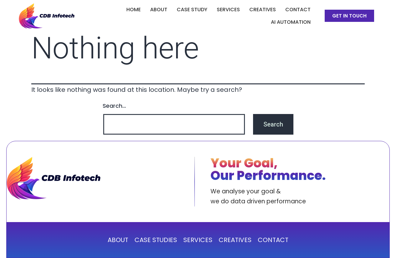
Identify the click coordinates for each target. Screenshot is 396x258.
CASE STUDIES (156, 240)
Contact (298, 9)
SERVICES (228, 9)
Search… (114, 106)
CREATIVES (262, 9)
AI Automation (291, 22)
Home (133, 9)
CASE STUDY (192, 9)
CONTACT (273, 240)
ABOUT (158, 9)
